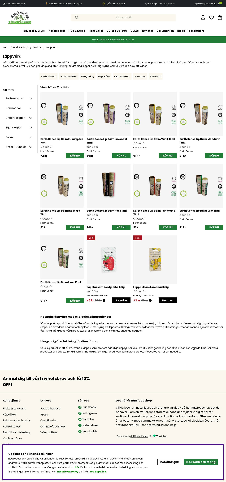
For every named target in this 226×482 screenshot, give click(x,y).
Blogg (181, 31)
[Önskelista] (211, 17)
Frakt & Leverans (14, 408)
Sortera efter (15, 98)
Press (44, 415)
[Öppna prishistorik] (104, 300)
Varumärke (13, 108)
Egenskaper (14, 128)
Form (9, 137)
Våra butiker (48, 432)
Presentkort (196, 31)
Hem (5, 47)
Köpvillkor (9, 415)
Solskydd (155, 76)
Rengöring (87, 76)
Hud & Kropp (77, 31)
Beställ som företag (16, 432)
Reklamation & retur (16, 420)
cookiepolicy (97, 471)
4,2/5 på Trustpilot (115, 3)
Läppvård (51, 47)
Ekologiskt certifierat (210, 3)
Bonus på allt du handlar (161, 3)
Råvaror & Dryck (34, 31)
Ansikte (37, 47)
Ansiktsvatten (68, 76)
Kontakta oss (12, 427)
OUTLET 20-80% (116, 31)
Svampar (140, 76)
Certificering (48, 420)
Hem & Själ (96, 31)
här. (77, 467)
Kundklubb (87, 431)
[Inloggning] (203, 17)
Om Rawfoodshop (52, 427)
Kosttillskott (57, 31)
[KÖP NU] (75, 155)
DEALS (135, 31)
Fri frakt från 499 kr (16, 3)
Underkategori (15, 118)
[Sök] (123, 17)
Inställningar (169, 462)
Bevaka (121, 300)
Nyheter (147, 31)
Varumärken (165, 31)
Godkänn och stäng (201, 462)
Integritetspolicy (67, 471)
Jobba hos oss (50, 408)
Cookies (8, 445)
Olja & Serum (122, 76)
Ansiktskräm (48, 76)
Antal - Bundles (16, 147)
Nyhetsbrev (88, 425)
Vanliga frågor (12, 438)
